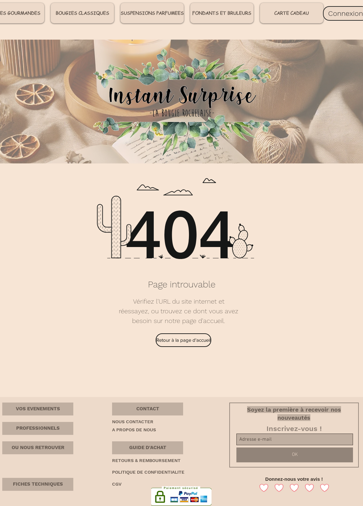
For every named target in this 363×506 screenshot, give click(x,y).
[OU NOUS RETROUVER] (37, 447)
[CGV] (118, 484)
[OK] (294, 454)
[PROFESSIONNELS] (37, 428)
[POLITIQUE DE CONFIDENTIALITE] (159, 472)
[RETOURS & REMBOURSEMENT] (157, 460)
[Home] (347, 261)
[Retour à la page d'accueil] (183, 340)
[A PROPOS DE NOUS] (137, 430)
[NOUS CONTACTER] (135, 421)
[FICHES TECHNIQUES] (37, 484)
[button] (147, 409)
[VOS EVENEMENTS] (37, 409)
